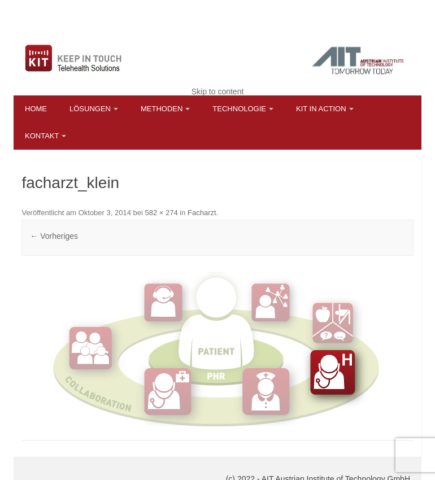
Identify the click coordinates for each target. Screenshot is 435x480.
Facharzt (202, 212)
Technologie (239, 108)
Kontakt (42, 136)
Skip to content (218, 91)
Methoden (161, 108)
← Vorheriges (54, 236)
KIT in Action (321, 108)
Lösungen (90, 108)
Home (36, 108)
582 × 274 (161, 212)
